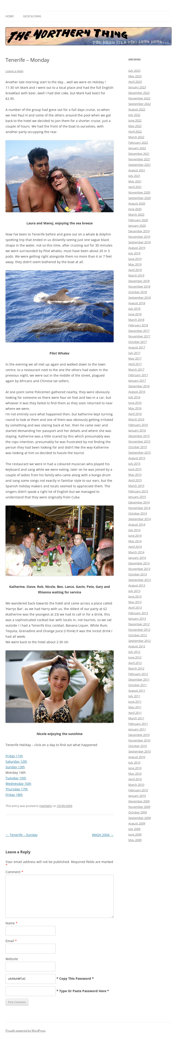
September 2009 (139, 818)
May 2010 (135, 773)
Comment (14, 872)
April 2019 (135, 270)
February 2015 (138, 491)
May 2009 (135, 840)
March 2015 (136, 486)
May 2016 (135, 408)
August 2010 (136, 757)
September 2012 (139, 641)
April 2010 (135, 779)
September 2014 (139, 519)
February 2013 (138, 613)
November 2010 (139, 740)
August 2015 (136, 458)
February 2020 (138, 220)
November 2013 (139, 569)
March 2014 (136, 552)
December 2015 (139, 436)
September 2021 (139, 165)
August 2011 (136, 690)
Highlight (45, 806)
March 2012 (136, 668)
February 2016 (138, 425)
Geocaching (32, 16)
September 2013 (139, 580)
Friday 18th (14, 794)
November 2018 (139, 286)
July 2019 (134, 253)
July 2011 (134, 696)
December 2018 (139, 281)
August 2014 (136, 524)
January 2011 (137, 729)
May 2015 (135, 475)
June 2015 (135, 469)
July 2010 (134, 762)
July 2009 (134, 829)
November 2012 (139, 630)
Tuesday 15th (16, 778)
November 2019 (139, 237)
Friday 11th (14, 756)
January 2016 (137, 430)
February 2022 (138, 142)
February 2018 (138, 325)
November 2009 (139, 807)
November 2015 (139, 441)
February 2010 (138, 790)
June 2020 (135, 209)
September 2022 (139, 104)
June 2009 (135, 834)
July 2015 (134, 463)
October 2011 (137, 685)
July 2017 (134, 353)
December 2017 (139, 331)
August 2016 (136, 392)
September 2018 (139, 297)
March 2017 (136, 369)
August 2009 (136, 823)
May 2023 (135, 76)
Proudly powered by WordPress (26, 1031)
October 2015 (137, 447)
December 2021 (139, 154)
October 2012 (137, 635)
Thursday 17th (17, 789)
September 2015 (139, 452)
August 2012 (136, 646)
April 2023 (135, 82)
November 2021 (139, 159)
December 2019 (139, 231)
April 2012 (135, 663)
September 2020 (139, 198)
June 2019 (135, 259)
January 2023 (137, 87)
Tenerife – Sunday (22, 835)
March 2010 (136, 785)
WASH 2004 (103, 835)
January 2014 (137, 558)
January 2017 (137, 380)
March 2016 (136, 419)
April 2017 (135, 364)
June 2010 (135, 768)
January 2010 (137, 796)
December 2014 (139, 502)
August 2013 (136, 585)
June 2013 (135, 596)
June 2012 (135, 657)
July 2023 (134, 70)
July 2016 (134, 397)
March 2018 (136, 320)
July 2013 (134, 591)
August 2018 (136, 303)
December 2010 (139, 735)
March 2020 (136, 214)
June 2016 (135, 403)
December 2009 (139, 801)
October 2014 (137, 513)
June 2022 (135, 120)
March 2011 (136, 718)
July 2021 (134, 176)
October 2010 (137, 746)
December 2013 (139, 563)
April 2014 (135, 547)
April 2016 (135, 414)
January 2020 (137, 225)
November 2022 (139, 98)
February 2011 (138, 724)
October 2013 (137, 574)
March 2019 (136, 275)
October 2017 (137, 342)
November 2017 (139, 336)
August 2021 (136, 170)
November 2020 (139, 192)
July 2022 (134, 115)
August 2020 (136, 203)
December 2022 (139, 93)
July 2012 (134, 652)
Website (12, 959)
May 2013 (135, 602)
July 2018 (134, 309)
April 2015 (135, 480)
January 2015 (137, 497)
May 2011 (135, 707)
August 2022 (136, 109)
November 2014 (139, 508)
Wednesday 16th (18, 783)
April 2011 (135, 713)
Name (12, 923)
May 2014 (135, 541)
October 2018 (137, 292)
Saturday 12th (16, 761)
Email (11, 941)
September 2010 (139, 751)
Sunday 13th (15, 767)
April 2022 (135, 131)
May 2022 (135, 126)
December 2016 (139, 386)
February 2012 (138, 674)
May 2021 (135, 181)
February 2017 (138, 375)
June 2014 (135, 535)
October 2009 (137, 812)
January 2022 (137, 148)
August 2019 (136, 248)
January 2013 (137, 618)
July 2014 (134, 530)
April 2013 (135, 607)
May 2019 (135, 264)
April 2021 (135, 187)
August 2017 (136, 347)
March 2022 (136, 137)
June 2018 (135, 314)
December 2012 (139, 624)
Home (10, 16)
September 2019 (139, 242)
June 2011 (135, 702)
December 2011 (139, 679)
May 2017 (135, 358)
